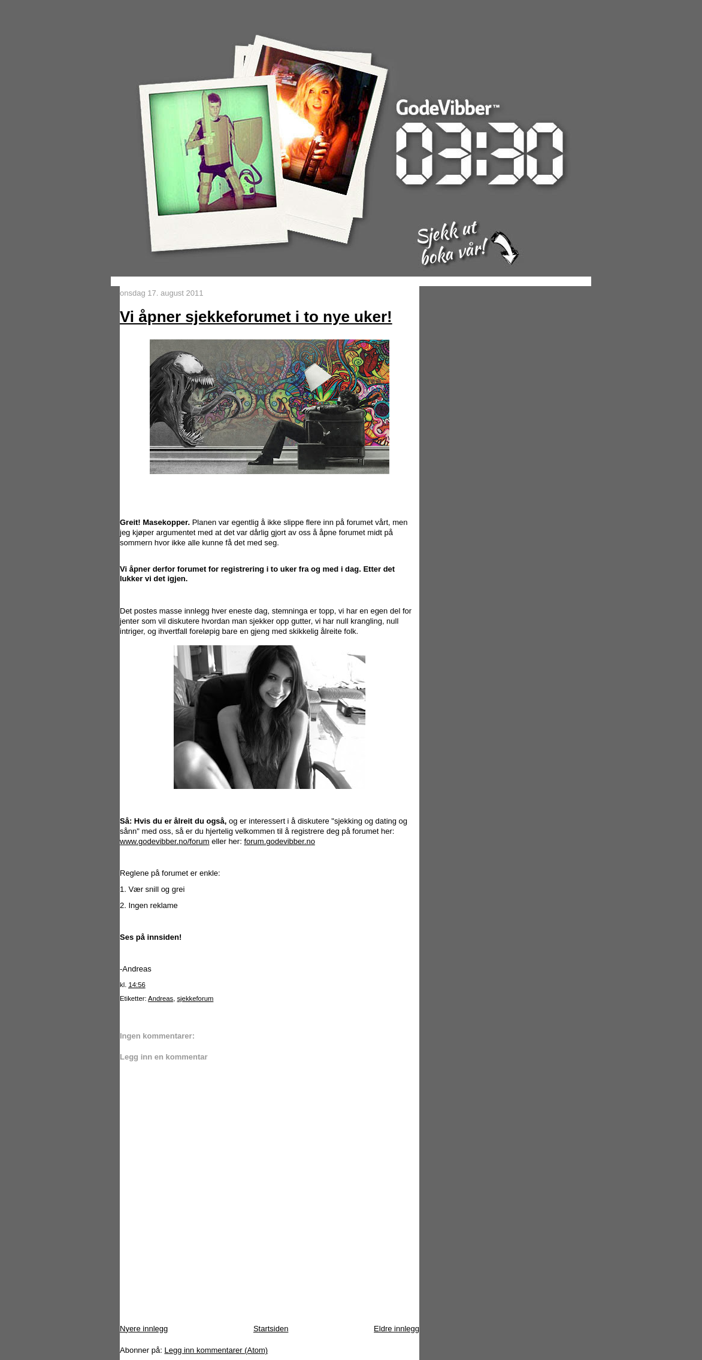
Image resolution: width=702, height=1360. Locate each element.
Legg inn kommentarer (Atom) (216, 1350)
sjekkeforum (195, 998)
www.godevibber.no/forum (165, 841)
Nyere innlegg (144, 1328)
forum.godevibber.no (279, 841)
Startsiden (271, 1328)
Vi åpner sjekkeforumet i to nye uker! (256, 317)
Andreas (160, 998)
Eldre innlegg (396, 1328)
